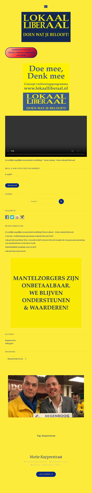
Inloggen (9, 343)
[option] (46, 396)
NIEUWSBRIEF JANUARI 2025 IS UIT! (20, 247)
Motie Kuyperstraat (46, 457)
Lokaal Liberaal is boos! (15, 251)
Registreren (10, 340)
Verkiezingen (47, 465)
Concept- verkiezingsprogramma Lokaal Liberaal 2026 (29, 236)
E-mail (8, 174)
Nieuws (37, 465)
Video (57, 465)
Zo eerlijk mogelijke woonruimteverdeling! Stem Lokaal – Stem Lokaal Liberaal (39, 232)
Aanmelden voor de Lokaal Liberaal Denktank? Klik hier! (21, 52)
